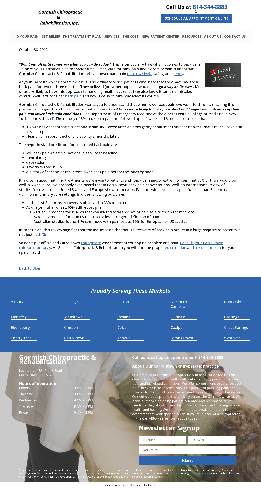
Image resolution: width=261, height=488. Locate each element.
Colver (122, 328)
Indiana (123, 317)
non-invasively (139, 74)
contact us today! (183, 419)
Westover (232, 338)
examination (175, 248)
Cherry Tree (21, 338)
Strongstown (182, 338)
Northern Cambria (179, 304)
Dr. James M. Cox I (83, 477)
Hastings (231, 317)
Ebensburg (20, 328)
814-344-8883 (210, 7)
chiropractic (91, 243)
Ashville (123, 338)
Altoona (17, 302)
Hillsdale (178, 317)
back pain (73, 96)
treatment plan (208, 248)
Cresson (71, 328)
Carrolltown (74, 338)
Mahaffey (19, 317)
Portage (71, 302)
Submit (187, 461)
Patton (123, 302)
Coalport (178, 328)
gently (178, 74)
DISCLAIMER (176, 474)
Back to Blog (29, 268)
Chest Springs (236, 328)
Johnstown (73, 317)
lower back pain (173, 190)
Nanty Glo (232, 302)
